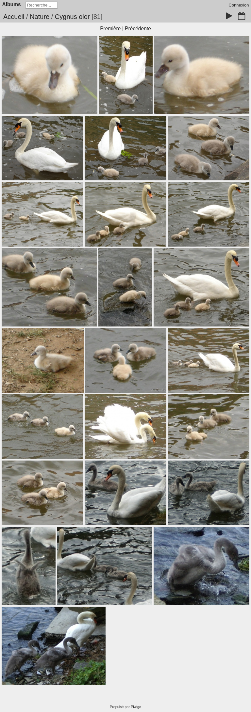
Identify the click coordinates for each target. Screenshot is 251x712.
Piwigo (136, 707)
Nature (39, 16)
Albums (11, 4)
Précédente (138, 28)
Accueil (13, 16)
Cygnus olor (72, 16)
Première (110, 28)
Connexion (238, 5)
